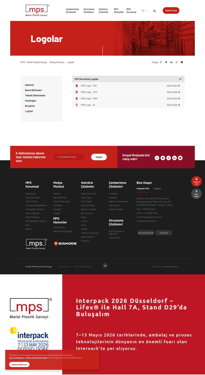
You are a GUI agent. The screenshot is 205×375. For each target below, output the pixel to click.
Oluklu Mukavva (87, 236)
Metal (83, 225)
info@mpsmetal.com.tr (147, 221)
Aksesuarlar (114, 205)
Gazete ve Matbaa (88, 209)
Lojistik (84, 221)
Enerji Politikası (32, 217)
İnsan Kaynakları (33, 197)
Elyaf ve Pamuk (88, 205)
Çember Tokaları (116, 209)
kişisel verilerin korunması (36, 358)
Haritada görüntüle (145, 233)
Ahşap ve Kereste (88, 193)
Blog (28, 225)
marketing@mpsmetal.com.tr (150, 217)
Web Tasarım (165, 266)
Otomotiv (85, 240)
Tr (143, 10)
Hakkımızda (31, 193)
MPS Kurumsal (131, 10)
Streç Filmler (114, 237)
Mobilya (84, 229)
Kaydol (99, 157)
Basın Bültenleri (33, 90)
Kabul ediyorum (19, 364)
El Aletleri (113, 197)
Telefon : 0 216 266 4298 (147, 213)
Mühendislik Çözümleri (63, 231)
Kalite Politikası (32, 213)
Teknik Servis (59, 227)
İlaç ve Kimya (86, 213)
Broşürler (30, 105)
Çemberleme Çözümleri (72, 10)
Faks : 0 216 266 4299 (146, 209)
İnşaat (84, 217)
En (146, 10)
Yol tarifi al (164, 233)
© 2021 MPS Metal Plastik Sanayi (39, 266)
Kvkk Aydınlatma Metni (83, 266)
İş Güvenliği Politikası (35, 209)
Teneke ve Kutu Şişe (90, 233)
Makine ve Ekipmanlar (118, 201)
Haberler (29, 84)
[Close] (96, 353)
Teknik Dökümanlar (35, 95)
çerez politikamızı (16, 358)
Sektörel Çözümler (104, 10)
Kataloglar (30, 100)
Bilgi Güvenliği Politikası (36, 221)
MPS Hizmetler (119, 10)
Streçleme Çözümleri (89, 10)
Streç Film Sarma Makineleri (116, 231)
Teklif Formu (171, 10)
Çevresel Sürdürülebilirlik (36, 205)
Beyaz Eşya (86, 197)
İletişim (29, 229)
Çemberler (113, 193)
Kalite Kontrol (32, 201)
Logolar (29, 111)
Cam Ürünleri (86, 201)
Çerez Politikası (64, 266)
